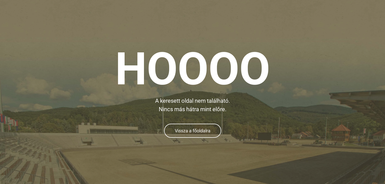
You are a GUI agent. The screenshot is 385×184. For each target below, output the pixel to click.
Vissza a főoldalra (192, 130)
